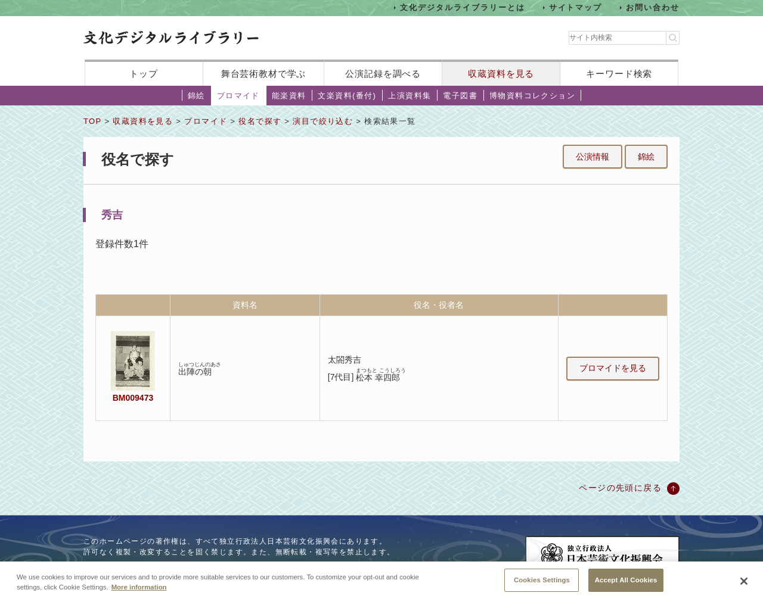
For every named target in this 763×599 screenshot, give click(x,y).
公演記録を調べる (383, 73)
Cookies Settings (542, 585)
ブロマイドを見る (612, 368)
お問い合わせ (653, 7)
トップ (143, 73)
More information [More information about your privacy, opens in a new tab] (139, 592)
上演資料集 (409, 95)
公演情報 (592, 156)
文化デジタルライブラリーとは (462, 7)
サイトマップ (576, 7)
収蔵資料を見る (501, 73)
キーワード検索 (619, 73)
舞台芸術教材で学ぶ (263, 73)
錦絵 (196, 95)
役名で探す (259, 121)
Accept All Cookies (626, 585)
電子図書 (460, 95)
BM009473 (133, 398)
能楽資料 (289, 95)
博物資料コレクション (532, 95)
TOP (92, 121)
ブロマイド (238, 95)
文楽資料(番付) (347, 95)
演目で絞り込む (323, 121)
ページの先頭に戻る (620, 487)
